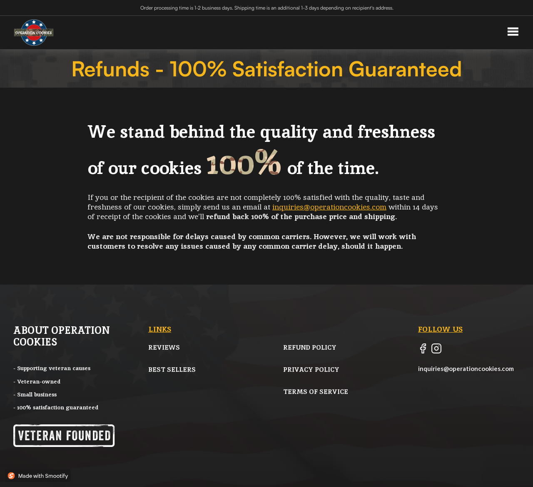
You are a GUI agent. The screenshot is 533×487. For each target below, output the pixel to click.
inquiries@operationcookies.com (329, 207)
